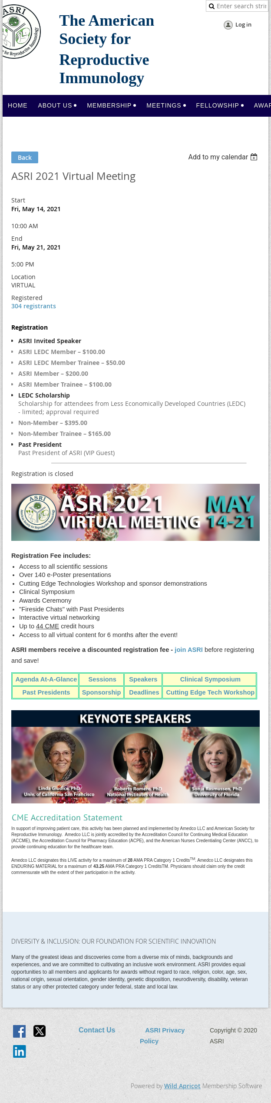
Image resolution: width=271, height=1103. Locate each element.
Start (18, 200)
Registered (27, 297)
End (17, 238)
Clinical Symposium (210, 679)
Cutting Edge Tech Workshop (210, 692)
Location (23, 277)
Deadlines (143, 692)
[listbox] (224, 157)
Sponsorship (102, 692)
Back (25, 157)
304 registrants (33, 306)
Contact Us (97, 1030)
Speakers (143, 679)
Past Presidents (46, 692)
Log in (243, 24)
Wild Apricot (182, 1086)
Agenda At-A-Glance (46, 679)
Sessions (102, 679)
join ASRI (189, 649)
